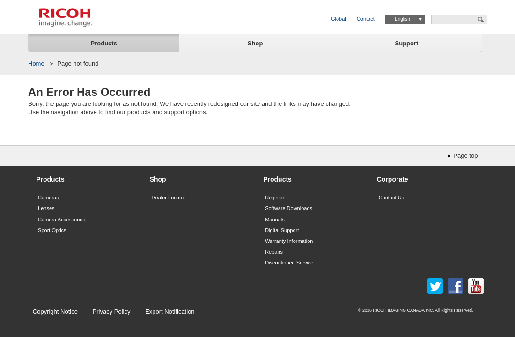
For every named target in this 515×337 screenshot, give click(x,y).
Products (104, 43)
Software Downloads (288, 208)
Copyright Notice (55, 311)
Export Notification (170, 311)
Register (274, 197)
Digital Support (282, 230)
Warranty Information (289, 241)
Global (338, 19)
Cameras (48, 197)
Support (407, 43)
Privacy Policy (112, 311)
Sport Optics (52, 230)
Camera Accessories (61, 219)
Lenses (46, 208)
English (402, 19)
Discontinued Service (289, 262)
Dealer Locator (168, 197)
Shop (255, 43)
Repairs (274, 252)
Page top (465, 155)
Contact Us (391, 197)
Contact (366, 19)
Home (36, 63)
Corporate (392, 179)
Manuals (275, 219)
